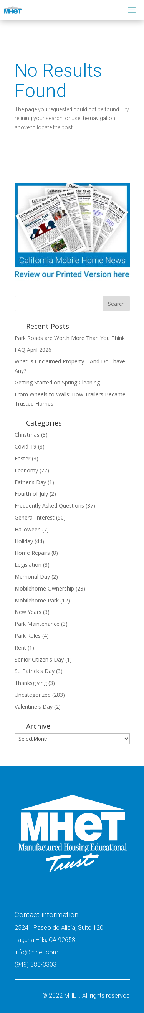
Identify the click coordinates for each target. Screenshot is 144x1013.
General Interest (35, 517)
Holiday (24, 541)
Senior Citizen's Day (39, 659)
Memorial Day (32, 576)
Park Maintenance (37, 623)
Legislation (28, 564)
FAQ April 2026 (33, 349)
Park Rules (28, 635)
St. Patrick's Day (35, 671)
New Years (28, 611)
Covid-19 (25, 446)
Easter (22, 458)
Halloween (28, 529)
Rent (20, 647)
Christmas (27, 434)
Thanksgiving (31, 682)
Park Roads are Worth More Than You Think (70, 338)
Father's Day (30, 482)
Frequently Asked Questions (49, 505)
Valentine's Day (34, 706)
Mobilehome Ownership (44, 588)
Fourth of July (31, 493)
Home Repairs (32, 552)
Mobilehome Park (37, 600)
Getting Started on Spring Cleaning (57, 382)
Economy (26, 470)
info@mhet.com (36, 952)
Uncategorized (33, 694)
